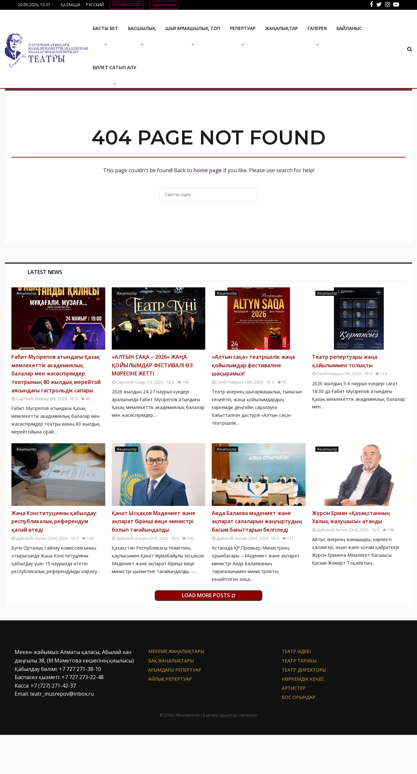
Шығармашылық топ (192, 28)
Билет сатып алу (114, 67)
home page (208, 209)
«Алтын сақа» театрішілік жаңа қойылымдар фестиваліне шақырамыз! (253, 404)
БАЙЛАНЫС (349, 28)
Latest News (45, 311)
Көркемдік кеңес (303, 718)
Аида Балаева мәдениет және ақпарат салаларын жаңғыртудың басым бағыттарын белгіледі (257, 560)
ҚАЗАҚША (70, 5)
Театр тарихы (299, 700)
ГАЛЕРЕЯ (317, 28)
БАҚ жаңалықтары (171, 700)
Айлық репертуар (170, 718)
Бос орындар (298, 736)
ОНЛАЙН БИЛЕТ (126, 5)
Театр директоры (304, 709)
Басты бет (105, 28)
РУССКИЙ (95, 5)
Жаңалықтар (281, 28)
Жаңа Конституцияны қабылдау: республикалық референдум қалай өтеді (54, 560)
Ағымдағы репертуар (174, 709)
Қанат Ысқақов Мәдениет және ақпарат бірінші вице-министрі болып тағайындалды (153, 560)
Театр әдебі (296, 690)
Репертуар (242, 28)
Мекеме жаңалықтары (176, 690)
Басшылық (142, 28)
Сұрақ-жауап (163, 5)
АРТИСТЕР (294, 727)
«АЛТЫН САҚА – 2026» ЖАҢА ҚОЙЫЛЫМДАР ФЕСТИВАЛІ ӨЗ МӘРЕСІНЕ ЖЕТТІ (152, 404)
